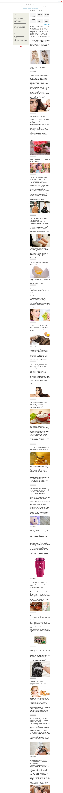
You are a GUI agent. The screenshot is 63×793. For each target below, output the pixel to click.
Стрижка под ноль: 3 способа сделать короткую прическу (38, 178)
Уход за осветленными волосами (33, 20)
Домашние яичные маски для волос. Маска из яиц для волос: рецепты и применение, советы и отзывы (39, 328)
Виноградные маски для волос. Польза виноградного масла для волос (39, 290)
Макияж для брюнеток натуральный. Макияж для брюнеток (19, 36)
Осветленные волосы (46, 15)
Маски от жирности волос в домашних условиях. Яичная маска (38, 683)
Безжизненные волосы (46, 21)
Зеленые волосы (39, 21)
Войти (59, 1)
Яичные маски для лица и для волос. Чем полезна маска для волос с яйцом (38, 366)
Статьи (29, 8)
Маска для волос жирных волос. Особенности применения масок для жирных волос (39, 761)
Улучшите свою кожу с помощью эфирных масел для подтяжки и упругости (39, 121)
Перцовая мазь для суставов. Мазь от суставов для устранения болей (39, 583)
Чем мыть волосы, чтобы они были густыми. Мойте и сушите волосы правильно (39, 720)
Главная (25, 8)
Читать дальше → (33, 71)
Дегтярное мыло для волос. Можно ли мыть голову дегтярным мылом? (40, 617)
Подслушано (35, 8)
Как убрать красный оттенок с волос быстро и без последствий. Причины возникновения (39, 490)
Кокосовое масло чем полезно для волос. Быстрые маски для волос (40, 651)
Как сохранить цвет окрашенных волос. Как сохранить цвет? (39, 531)
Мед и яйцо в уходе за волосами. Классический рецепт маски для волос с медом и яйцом (39, 449)
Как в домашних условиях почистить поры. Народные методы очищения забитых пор (21, 17)
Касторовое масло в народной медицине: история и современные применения (38, 220)
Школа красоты (31, 4)
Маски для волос (40, 15)
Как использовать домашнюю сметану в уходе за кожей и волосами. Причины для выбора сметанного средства (39, 405)
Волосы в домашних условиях (33, 15)
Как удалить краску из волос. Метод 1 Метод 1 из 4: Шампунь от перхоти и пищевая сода (21, 40)
